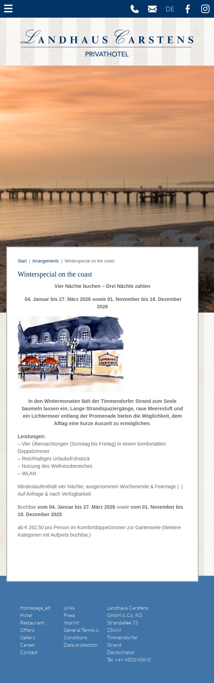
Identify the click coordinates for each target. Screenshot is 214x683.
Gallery (27, 637)
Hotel (26, 615)
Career (27, 645)
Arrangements (45, 261)
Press (69, 615)
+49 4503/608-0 (132, 660)
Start (22, 261)
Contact (28, 652)
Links (69, 608)
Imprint (71, 622)
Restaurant (32, 622)
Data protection (80, 645)
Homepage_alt (35, 608)
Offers (27, 630)
